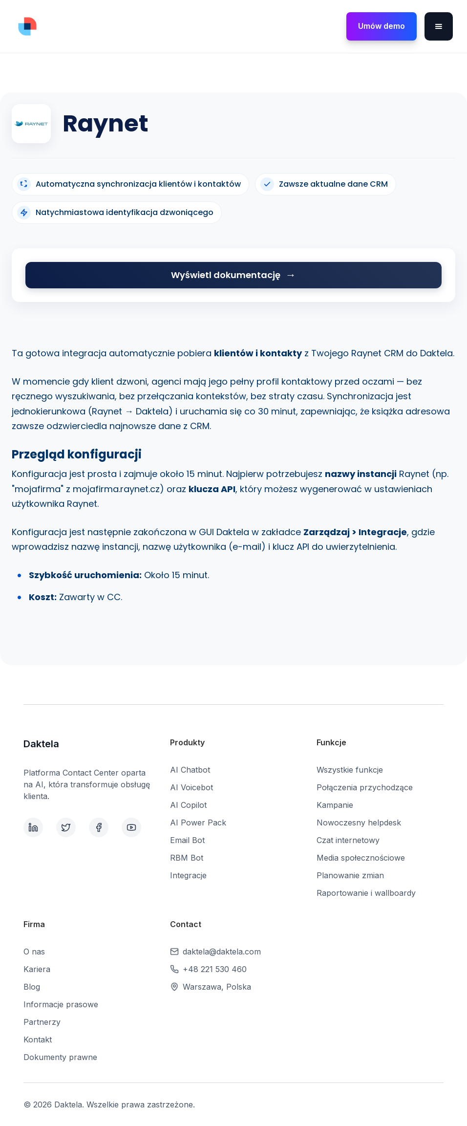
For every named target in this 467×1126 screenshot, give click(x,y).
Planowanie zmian (350, 875)
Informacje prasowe (60, 1004)
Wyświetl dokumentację (225, 275)
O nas (34, 951)
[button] (439, 26)
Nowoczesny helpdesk (359, 822)
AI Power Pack (198, 822)
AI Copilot (188, 805)
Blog (31, 987)
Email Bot (187, 840)
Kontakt (37, 1039)
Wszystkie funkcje (350, 770)
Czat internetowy (348, 840)
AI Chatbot (190, 770)
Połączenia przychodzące (365, 787)
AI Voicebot (191, 787)
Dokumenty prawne (60, 1057)
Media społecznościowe (361, 858)
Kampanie (335, 805)
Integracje (188, 875)
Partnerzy (42, 1022)
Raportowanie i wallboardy (366, 893)
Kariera (36, 969)
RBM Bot (186, 858)
